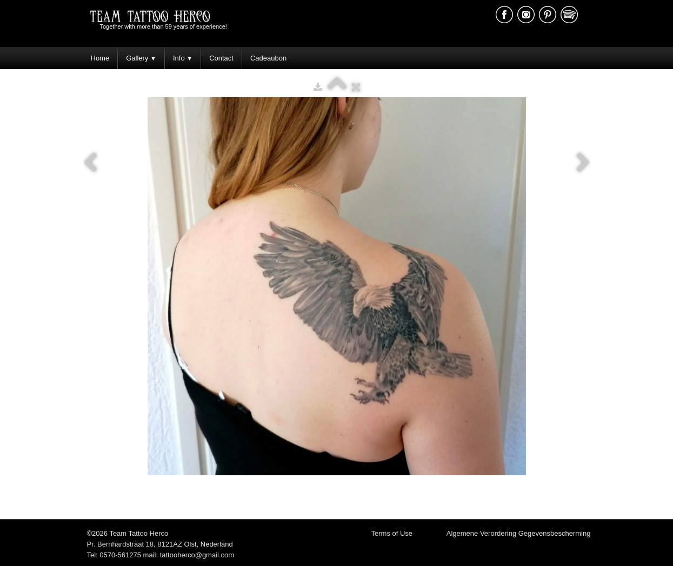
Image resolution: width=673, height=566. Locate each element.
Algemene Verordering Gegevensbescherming (519, 533)
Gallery (141, 58)
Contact (221, 58)
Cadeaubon (268, 58)
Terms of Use (392, 533)
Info (182, 58)
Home (100, 58)
